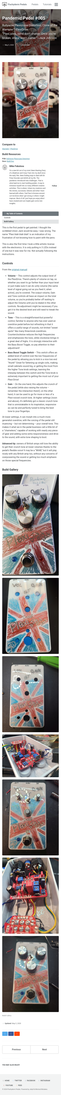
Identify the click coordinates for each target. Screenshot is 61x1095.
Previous (16, 1049)
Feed (19, 1085)
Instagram (44, 1081)
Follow (54, 186)
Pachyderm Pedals (17, 4)
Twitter (17, 1081)
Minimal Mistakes (41, 1089)
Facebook (29, 1081)
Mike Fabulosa (16, 166)
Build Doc (10, 161)
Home (6, 1081)
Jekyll (31, 1089)
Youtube (8, 1085)
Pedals (35, 4)
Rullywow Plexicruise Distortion (18, 159)
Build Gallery (9, 222)
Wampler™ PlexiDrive (10, 149)
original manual (19, 269)
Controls (7, 218)
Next (44, 1049)
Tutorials (47, 4)
